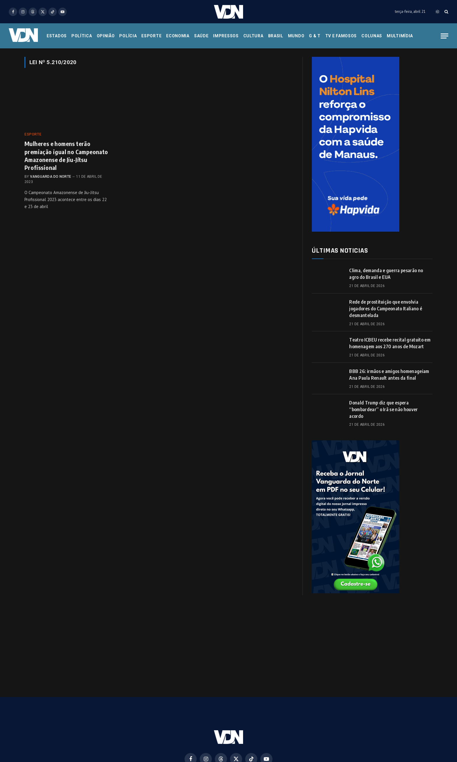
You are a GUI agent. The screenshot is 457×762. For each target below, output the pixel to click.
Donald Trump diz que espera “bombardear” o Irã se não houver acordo (383, 409)
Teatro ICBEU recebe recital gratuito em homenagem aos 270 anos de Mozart (389, 343)
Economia (177, 36)
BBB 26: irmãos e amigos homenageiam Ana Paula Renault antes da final (389, 374)
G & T (315, 36)
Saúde (201, 36)
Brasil (275, 36)
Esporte (151, 36)
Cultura (253, 36)
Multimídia (400, 36)
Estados (57, 36)
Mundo (296, 36)
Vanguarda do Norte (50, 177)
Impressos (225, 36)
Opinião (106, 36)
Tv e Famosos (341, 36)
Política (81, 36)
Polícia (128, 36)
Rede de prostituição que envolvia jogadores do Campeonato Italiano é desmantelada (385, 308)
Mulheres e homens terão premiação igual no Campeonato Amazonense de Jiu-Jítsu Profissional (66, 155)
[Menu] (444, 36)
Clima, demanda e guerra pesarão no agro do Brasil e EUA (386, 274)
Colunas (371, 36)
